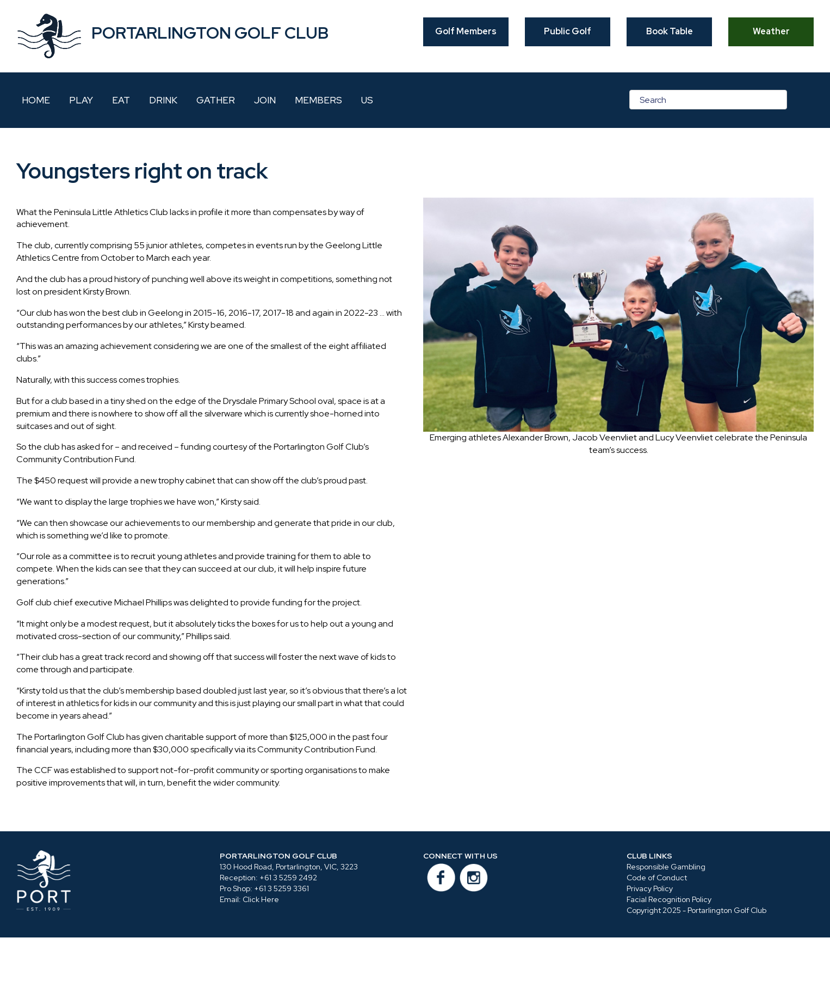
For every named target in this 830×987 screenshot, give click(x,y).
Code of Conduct (657, 877)
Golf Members (466, 31)
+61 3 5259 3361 (281, 888)
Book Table (669, 31)
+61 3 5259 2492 (288, 877)
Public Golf (567, 31)
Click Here (261, 899)
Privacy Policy (650, 888)
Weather (771, 31)
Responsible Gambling (666, 867)
